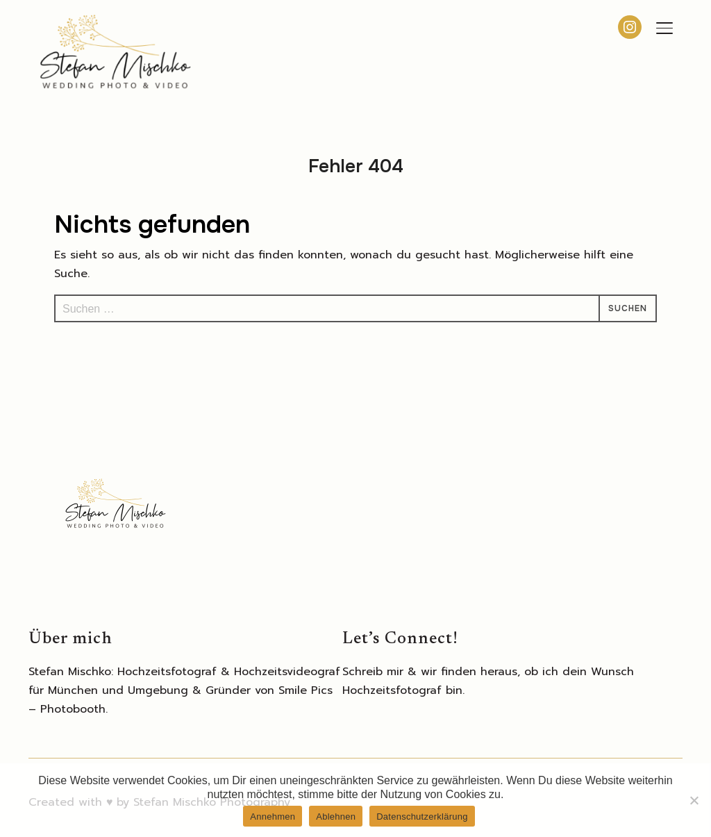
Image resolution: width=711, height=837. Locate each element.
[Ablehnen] (694, 800)
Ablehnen (336, 816)
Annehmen (272, 816)
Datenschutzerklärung (421, 816)
